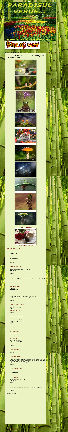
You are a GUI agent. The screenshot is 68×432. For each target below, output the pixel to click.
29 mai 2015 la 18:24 (17, 286)
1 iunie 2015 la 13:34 (16, 349)
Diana (11, 356)
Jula (10, 377)
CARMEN (11, 294)
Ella (10, 331)
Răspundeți (12, 262)
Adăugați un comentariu (11, 393)
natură (20, 249)
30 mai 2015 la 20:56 (15, 331)
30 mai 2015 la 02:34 (20, 304)
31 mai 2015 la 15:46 (17, 338)
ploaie (23, 249)
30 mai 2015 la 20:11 (19, 316)
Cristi (11, 349)
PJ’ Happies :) (17, 343)
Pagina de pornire (25, 426)
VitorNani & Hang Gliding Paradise (16, 310)
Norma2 (11, 286)
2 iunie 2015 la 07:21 (18, 368)
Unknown (11, 368)
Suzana (11, 266)
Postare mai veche (41, 426)
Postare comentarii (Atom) (15, 429)
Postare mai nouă (9, 426)
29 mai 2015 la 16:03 (16, 256)
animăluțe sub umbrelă (14, 249)
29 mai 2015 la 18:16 (19, 277)
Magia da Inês (12, 316)
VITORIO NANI (12, 304)
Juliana (11, 338)
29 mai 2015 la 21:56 (18, 294)
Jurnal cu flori (12, 277)
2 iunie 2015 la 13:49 (15, 377)
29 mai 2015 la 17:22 (17, 266)
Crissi (11, 256)
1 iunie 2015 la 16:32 (16, 356)
